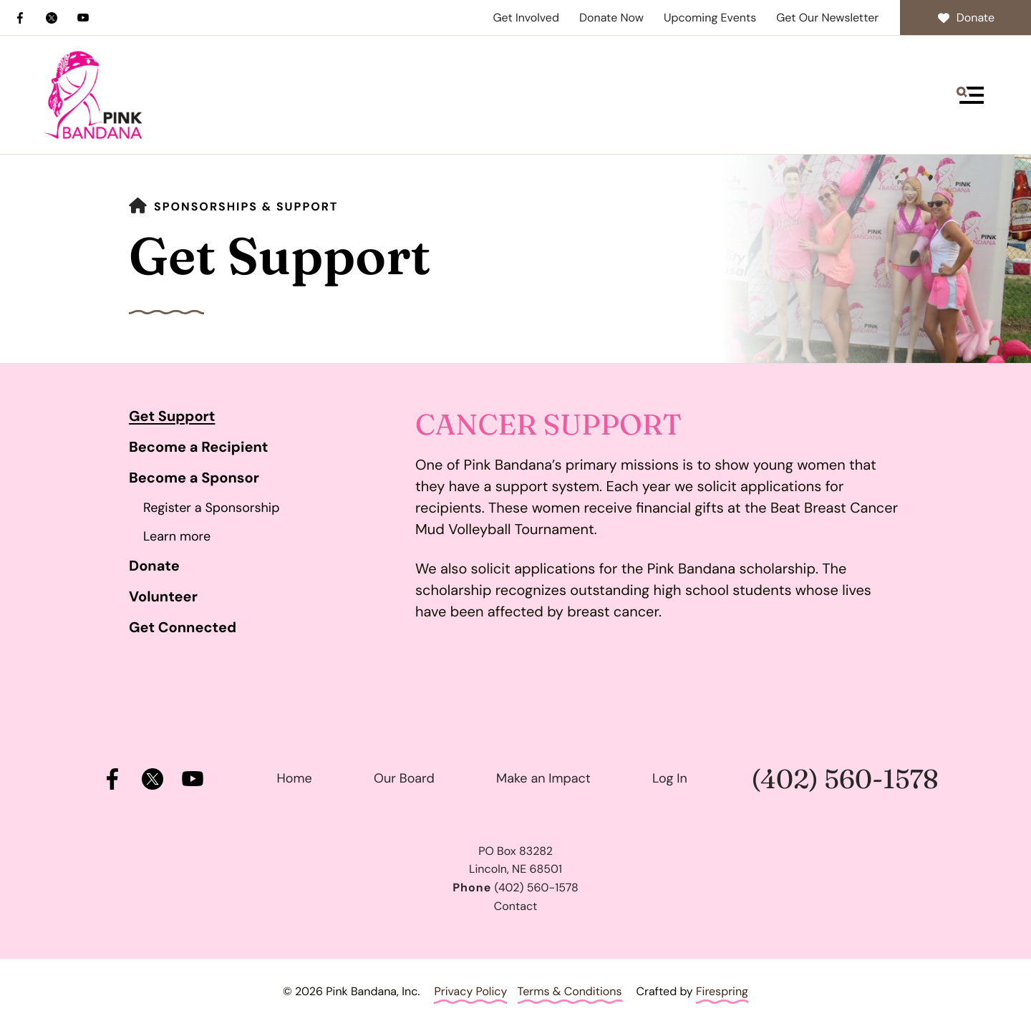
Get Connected (182, 628)
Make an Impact (543, 778)
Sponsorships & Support (246, 206)
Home (294, 778)
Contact (515, 906)
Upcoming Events (710, 17)
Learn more (176, 536)
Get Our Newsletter (827, 17)
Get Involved (525, 17)
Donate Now (611, 17)
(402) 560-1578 (844, 779)
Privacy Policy (470, 991)
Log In (669, 778)
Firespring (722, 991)
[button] (970, 95)
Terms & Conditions (570, 991)
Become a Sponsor (194, 478)
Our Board (404, 778)
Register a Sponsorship (211, 507)
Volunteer (163, 597)
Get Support (172, 416)
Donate (965, 17)
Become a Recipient (198, 447)
